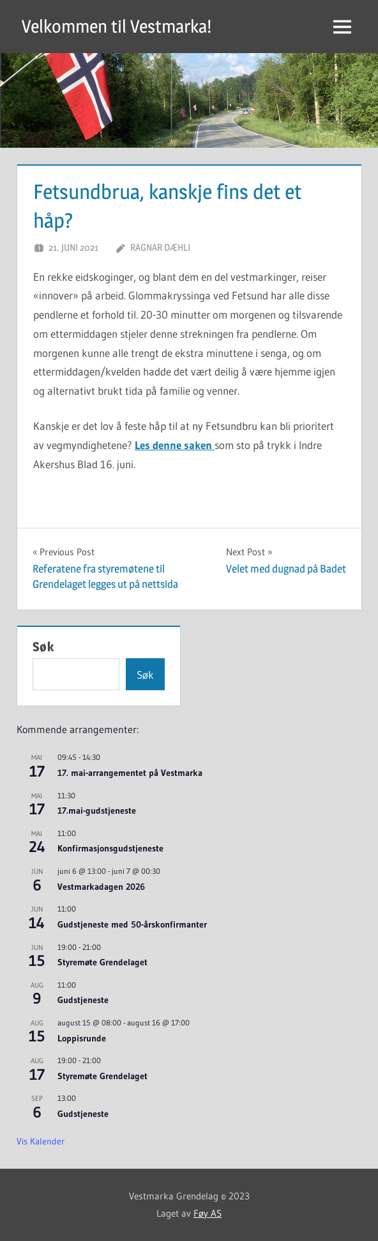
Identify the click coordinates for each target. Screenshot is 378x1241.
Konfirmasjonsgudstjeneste (110, 848)
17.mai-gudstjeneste (96, 810)
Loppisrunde (81, 1038)
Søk (43, 646)
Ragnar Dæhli (160, 247)
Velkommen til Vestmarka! (116, 26)
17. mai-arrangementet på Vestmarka (129, 773)
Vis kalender (40, 1141)
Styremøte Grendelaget (102, 962)
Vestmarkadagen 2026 (101, 886)
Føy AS (207, 1213)
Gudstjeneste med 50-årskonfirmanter (132, 924)
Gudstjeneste (83, 1000)
